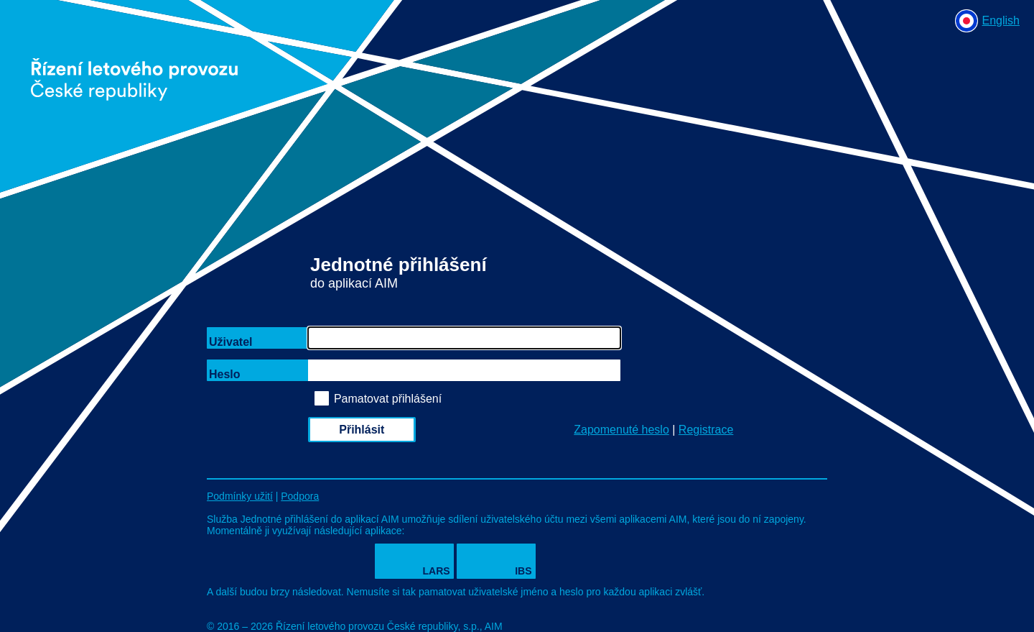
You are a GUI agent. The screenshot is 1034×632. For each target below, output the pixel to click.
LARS (436, 571)
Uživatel (230, 342)
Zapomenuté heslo (621, 429)
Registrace (706, 429)
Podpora (300, 496)
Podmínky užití (240, 496)
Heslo (225, 374)
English (1001, 20)
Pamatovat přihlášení (388, 399)
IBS (523, 571)
